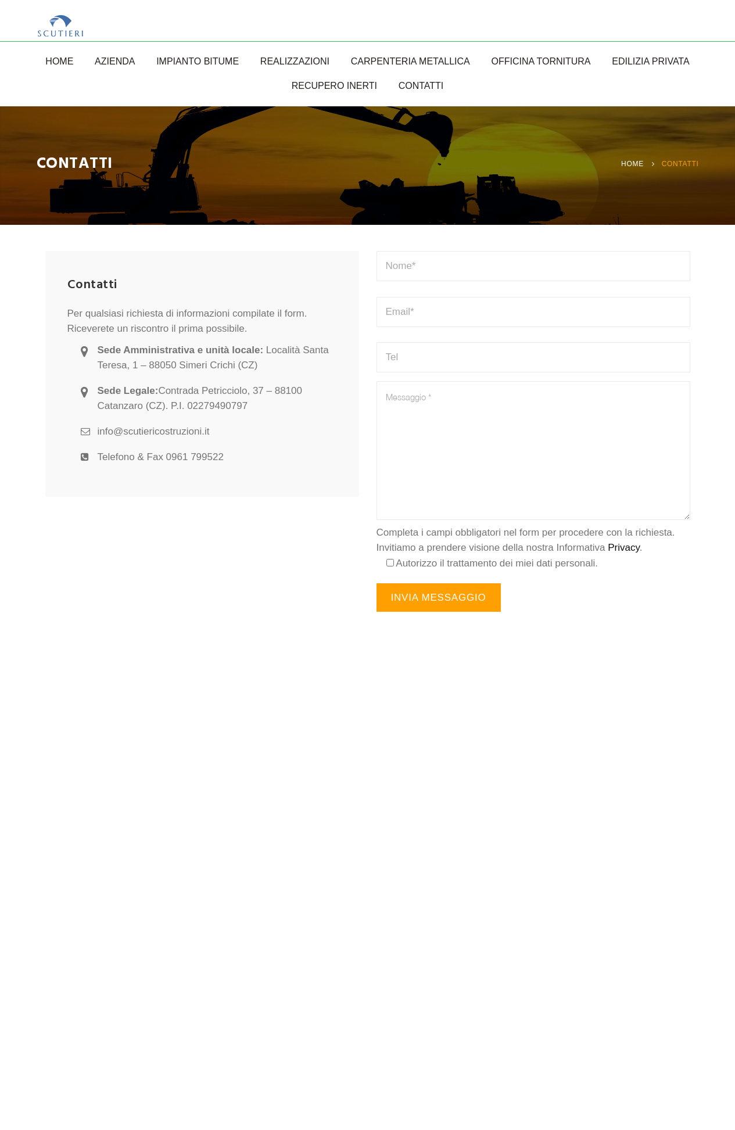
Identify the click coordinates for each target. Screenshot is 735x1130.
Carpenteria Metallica (410, 61)
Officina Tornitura (541, 61)
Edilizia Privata (650, 61)
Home (59, 61)
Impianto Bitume (197, 61)
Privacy (623, 547)
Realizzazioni (294, 61)
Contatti (421, 86)
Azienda (115, 61)
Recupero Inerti (334, 86)
